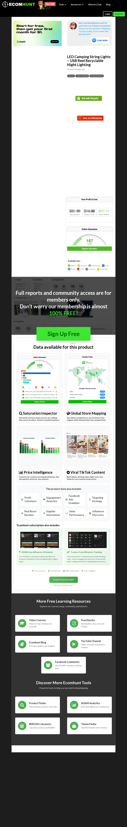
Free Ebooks (55, 571)
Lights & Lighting (82, 76)
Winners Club (95, 4)
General (71, 76)
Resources (77, 4)
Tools (62, 4)
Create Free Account (63, 579)
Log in (73, 343)
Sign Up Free (63, 333)
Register (119, 14)
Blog (108, 4)
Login (107, 14)
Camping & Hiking (96, 76)
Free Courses (40, 571)
